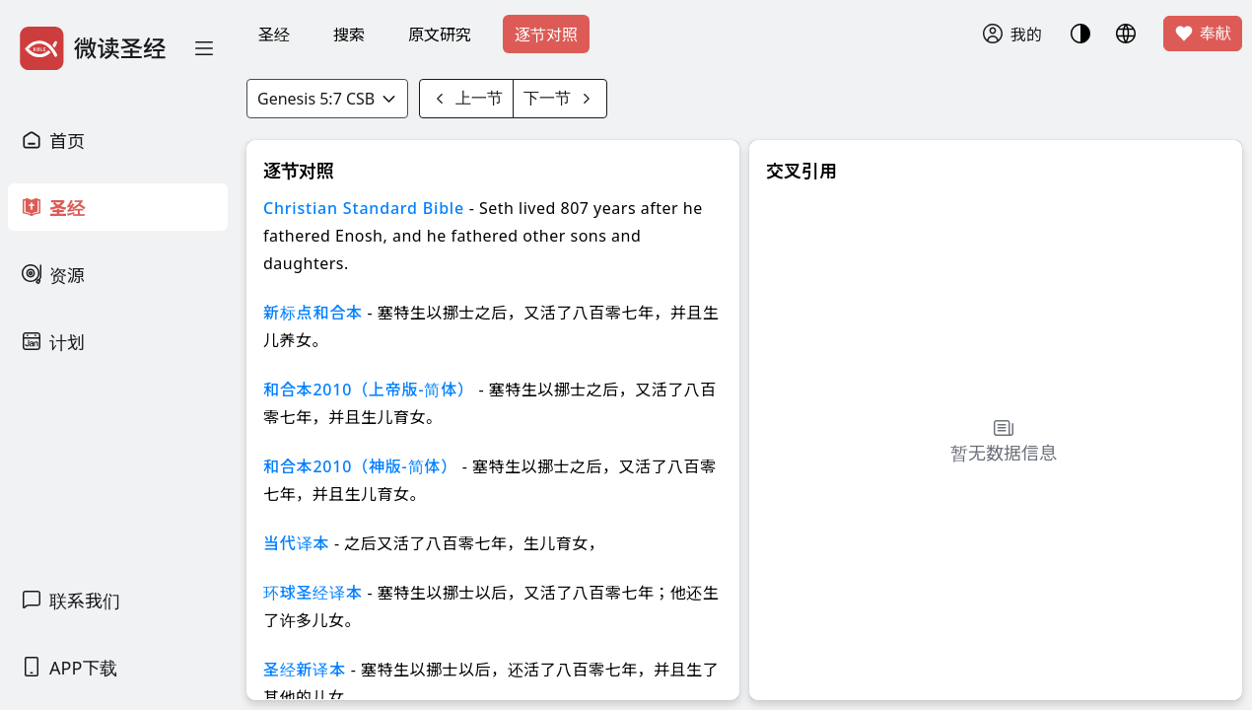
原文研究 (439, 34)
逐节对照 (546, 34)
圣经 (274, 34)
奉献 (1202, 33)
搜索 (349, 34)
